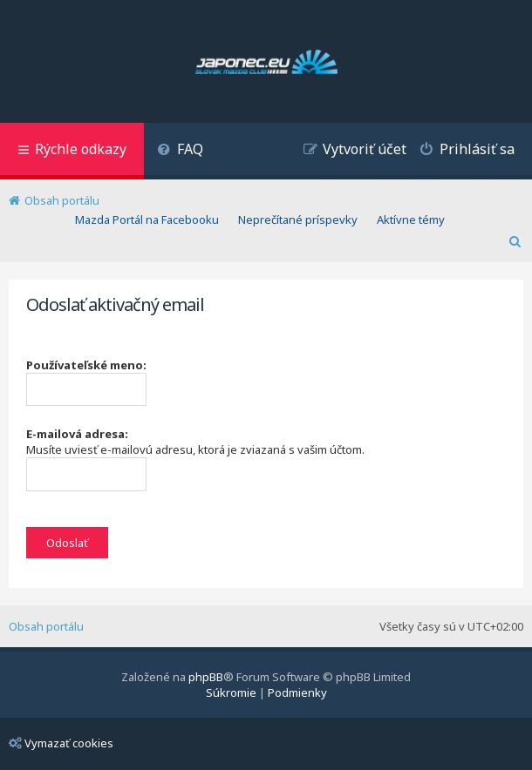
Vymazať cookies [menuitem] (61, 743)
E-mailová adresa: (77, 434)
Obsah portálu (46, 626)
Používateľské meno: (86, 365)
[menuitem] (180, 151)
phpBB (205, 677)
